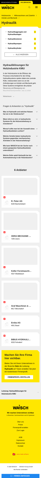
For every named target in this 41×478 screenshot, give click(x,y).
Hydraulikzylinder (20, 48)
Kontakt (20, 446)
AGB (20, 437)
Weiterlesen (9, 96)
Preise (20, 425)
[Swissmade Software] (20, 454)
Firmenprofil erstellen (19, 377)
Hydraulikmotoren (20, 39)
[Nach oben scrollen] (38, 392)
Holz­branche (26, 2)
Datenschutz (20, 443)
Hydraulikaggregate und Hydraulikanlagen (20, 33)
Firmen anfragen (20, 476)
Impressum (20, 440)
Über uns (20, 422)
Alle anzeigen (20, 55)
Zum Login (20, 430)
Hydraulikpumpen (20, 43)
